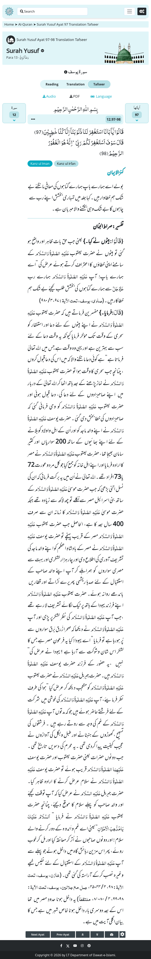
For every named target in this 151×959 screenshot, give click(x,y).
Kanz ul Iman (40, 163)
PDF (75, 96)
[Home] (9, 11)
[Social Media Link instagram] (82, 945)
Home (9, 24)
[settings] (122, 934)
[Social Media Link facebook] (61, 945)
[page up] (83, 934)
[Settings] (141, 11)
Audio (49, 96)
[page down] (97, 934)
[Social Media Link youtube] (75, 945)
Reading (52, 84)
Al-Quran (25, 24)
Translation (75, 84)
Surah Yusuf (25, 51)
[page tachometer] (111, 934)
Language (101, 96)
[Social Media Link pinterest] (89, 945)
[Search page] (61, 11)
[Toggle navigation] (128, 11)
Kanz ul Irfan (66, 163)
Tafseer (99, 84)
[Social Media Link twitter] (68, 945)
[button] (33, 119)
